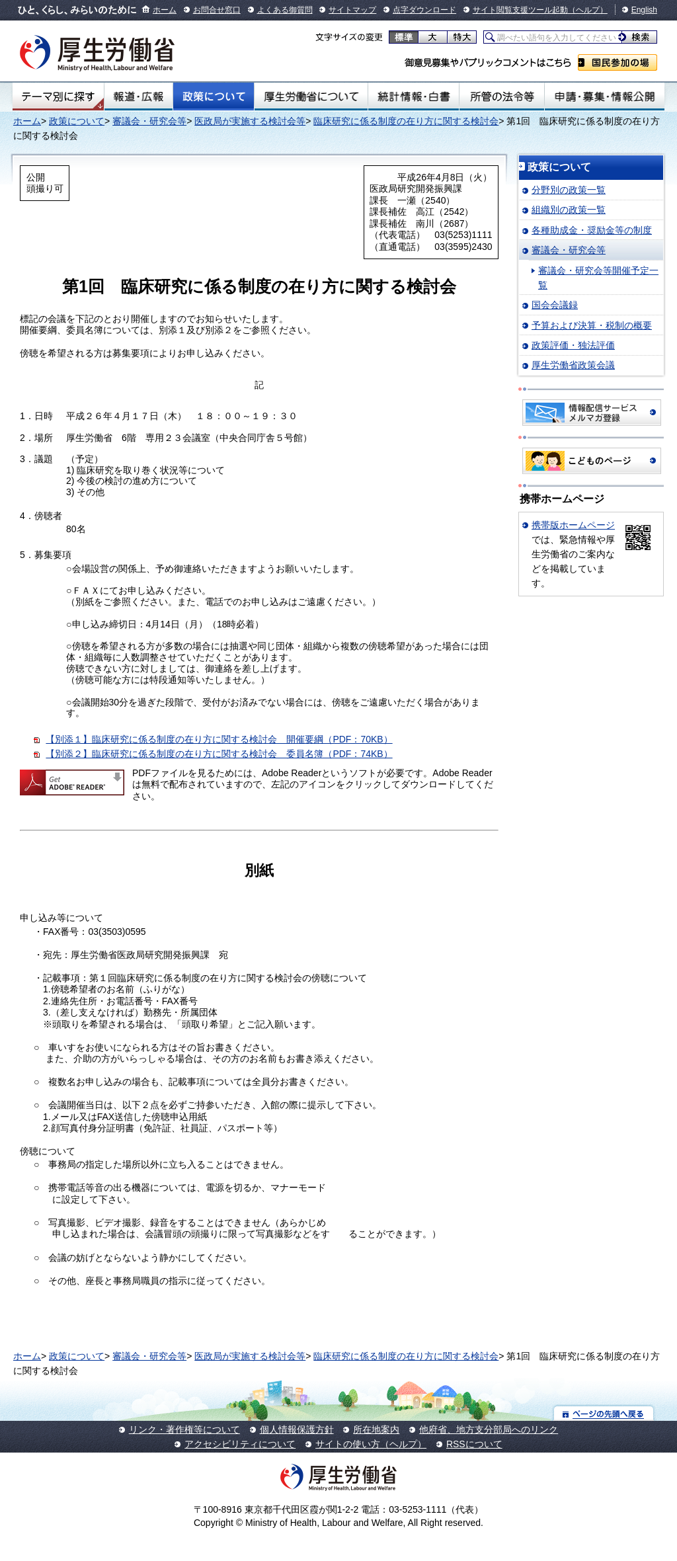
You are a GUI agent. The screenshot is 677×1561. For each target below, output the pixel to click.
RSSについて (474, 1444)
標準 (403, 37)
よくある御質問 (285, 10)
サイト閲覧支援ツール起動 (520, 10)
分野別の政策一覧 (569, 189)
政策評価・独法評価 (573, 345)
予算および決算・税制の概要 (592, 325)
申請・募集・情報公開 (604, 96)
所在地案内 (376, 1429)
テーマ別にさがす (58, 96)
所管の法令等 (501, 96)
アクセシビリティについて (240, 1444)
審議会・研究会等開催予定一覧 (598, 277)
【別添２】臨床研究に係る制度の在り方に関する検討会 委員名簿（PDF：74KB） (219, 753)
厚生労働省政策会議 (573, 365)
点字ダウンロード (424, 10)
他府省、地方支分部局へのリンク (488, 1429)
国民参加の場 (617, 62)
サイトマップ (352, 10)
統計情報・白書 (413, 96)
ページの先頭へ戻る (604, 1413)
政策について (213, 96)
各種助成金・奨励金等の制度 (592, 230)
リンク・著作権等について (184, 1429)
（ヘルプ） (588, 10)
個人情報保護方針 (297, 1429)
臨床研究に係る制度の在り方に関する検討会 (405, 121)
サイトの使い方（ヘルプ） (370, 1444)
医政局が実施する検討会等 (249, 121)
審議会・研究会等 (149, 121)
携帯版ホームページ (573, 525)
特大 (462, 37)
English (644, 10)
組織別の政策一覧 (569, 209)
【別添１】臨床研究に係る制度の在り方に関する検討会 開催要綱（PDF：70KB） (219, 739)
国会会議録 (555, 305)
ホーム (165, 10)
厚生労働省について (311, 96)
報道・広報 (138, 96)
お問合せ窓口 (217, 10)
